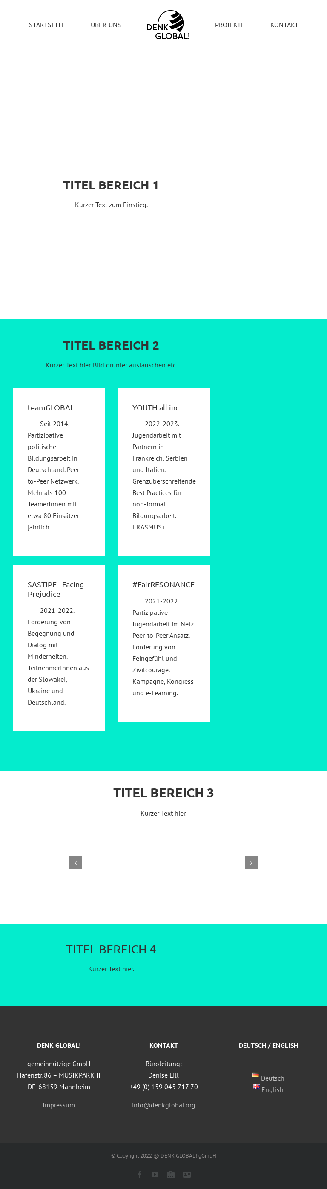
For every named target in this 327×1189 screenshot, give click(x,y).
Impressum (59, 1105)
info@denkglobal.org (163, 1105)
